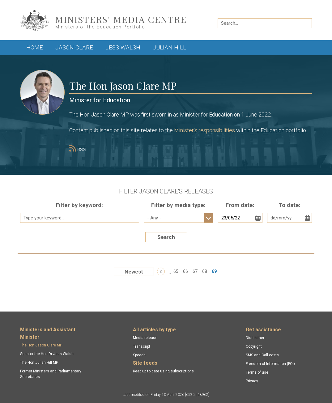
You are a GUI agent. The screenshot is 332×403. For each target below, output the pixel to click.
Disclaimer (255, 338)
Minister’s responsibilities (204, 130)
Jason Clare (74, 47)
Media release (145, 338)
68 (204, 271)
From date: (240, 205)
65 (175, 271)
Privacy (252, 381)
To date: (289, 205)
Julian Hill (169, 47)
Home (34, 47)
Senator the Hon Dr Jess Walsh (47, 354)
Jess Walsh (122, 47)
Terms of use (257, 372)
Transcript (141, 346)
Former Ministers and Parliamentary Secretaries (50, 374)
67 (195, 271)
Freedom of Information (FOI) (270, 364)
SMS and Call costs (262, 355)
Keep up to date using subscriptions (163, 371)
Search (166, 237)
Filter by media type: (178, 205)
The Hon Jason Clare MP (41, 345)
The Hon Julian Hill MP (39, 362)
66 (185, 271)
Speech (139, 355)
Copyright (254, 346)
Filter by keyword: (79, 205)
